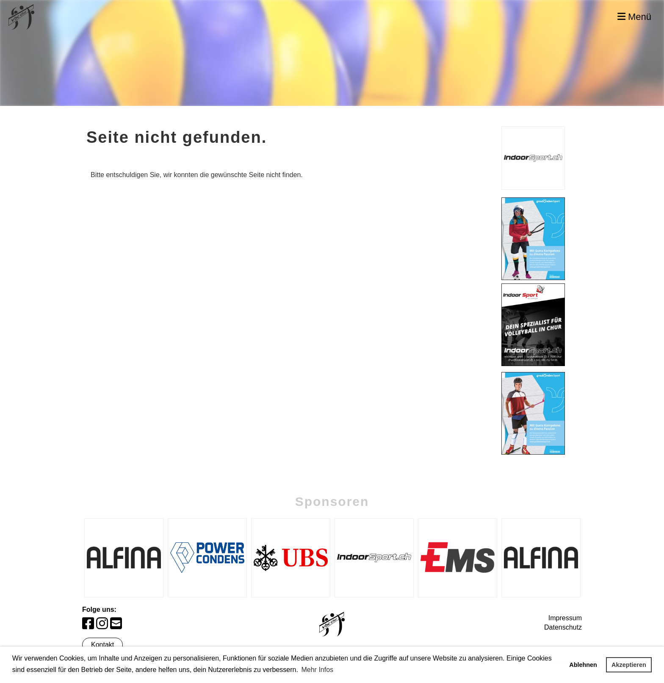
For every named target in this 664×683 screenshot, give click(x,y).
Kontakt (102, 644)
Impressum (565, 618)
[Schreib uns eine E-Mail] (116, 623)
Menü (634, 16)
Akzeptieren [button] (628, 664)
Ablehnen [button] (583, 664)
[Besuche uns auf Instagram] (102, 623)
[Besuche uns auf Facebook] (88, 623)
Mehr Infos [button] (317, 669)
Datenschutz (563, 627)
